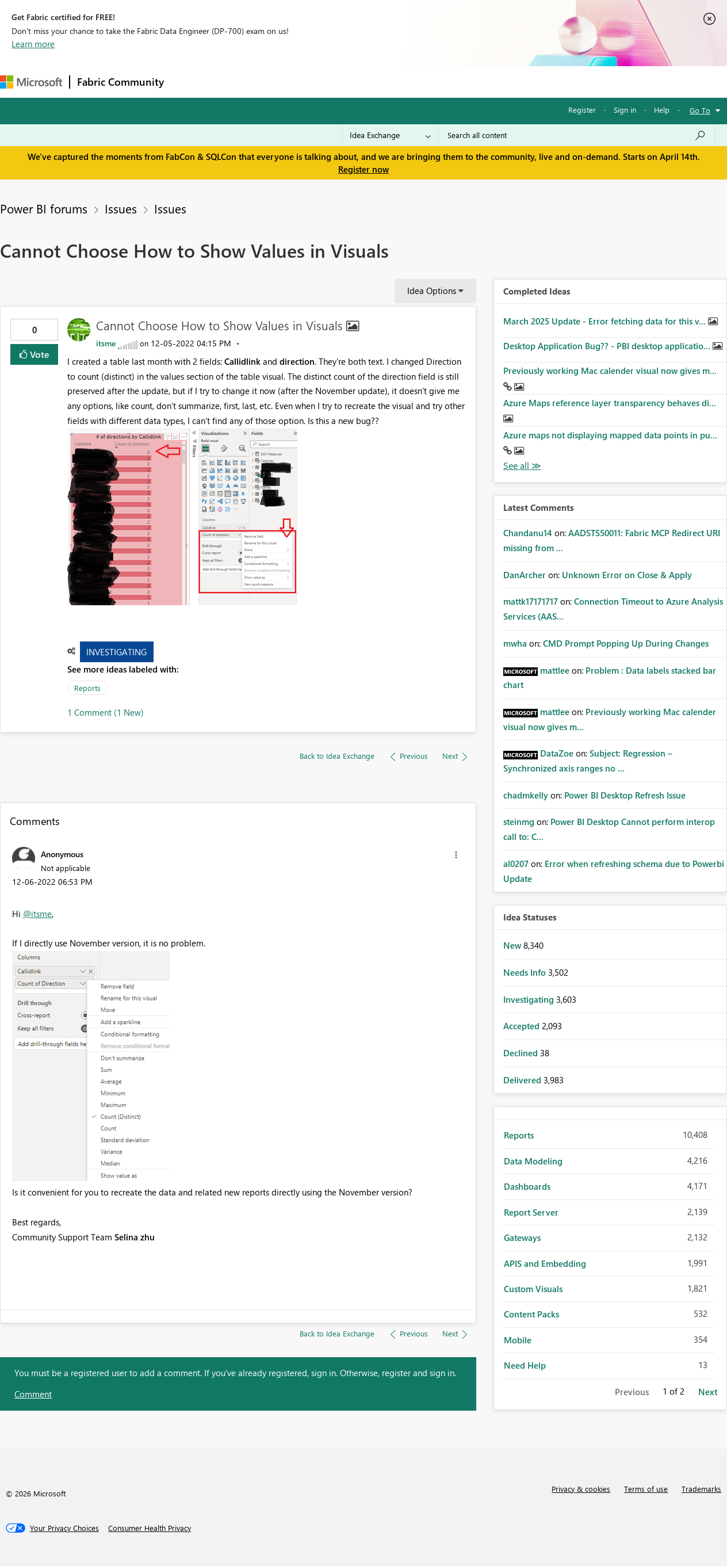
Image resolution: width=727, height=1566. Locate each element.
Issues (121, 208)
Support (483, 81)
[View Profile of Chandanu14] (527, 532)
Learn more (33, 43)
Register (582, 109)
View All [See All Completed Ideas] (522, 465)
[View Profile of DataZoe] (556, 753)
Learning (434, 81)
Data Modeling (533, 1161)
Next (707, 1391)
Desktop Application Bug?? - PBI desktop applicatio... (608, 346)
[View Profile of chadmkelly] (525, 795)
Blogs (390, 81)
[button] (182, 517)
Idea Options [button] (431, 290)
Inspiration (240, 81)
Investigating (116, 652)
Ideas (288, 81)
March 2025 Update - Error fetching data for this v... (605, 321)
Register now (363, 169)
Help (661, 109)
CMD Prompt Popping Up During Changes (626, 643)
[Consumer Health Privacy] (149, 1528)
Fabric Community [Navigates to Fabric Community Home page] (120, 82)
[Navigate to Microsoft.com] (31, 82)
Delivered (523, 1080)
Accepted (522, 1026)
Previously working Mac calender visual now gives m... (610, 370)
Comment (33, 1394)
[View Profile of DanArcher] (524, 574)
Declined (521, 1053)
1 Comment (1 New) (105, 712)
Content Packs (531, 1314)
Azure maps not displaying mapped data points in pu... (610, 435)
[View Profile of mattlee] (554, 670)
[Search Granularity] (390, 135)
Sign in (625, 109)
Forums (190, 81)
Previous (632, 1391)
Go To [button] (700, 110)
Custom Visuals (533, 1288)
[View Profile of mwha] (515, 643)
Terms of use (646, 1489)
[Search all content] (576, 135)
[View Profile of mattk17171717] (530, 601)
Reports (87, 688)
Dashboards (527, 1186)
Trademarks (701, 1489)
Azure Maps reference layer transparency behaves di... (609, 402)
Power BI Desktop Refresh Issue (625, 795)
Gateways (522, 1237)
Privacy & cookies (581, 1489)
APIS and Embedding (545, 1263)
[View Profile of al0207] (516, 863)
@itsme (37, 913)
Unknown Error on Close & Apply (627, 574)
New (513, 945)
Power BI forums (43, 208)
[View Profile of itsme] (106, 343)
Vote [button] (38, 354)
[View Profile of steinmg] (518, 821)
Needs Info (525, 972)
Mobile (517, 1340)
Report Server (531, 1212)
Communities (339, 81)
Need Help (525, 1365)
